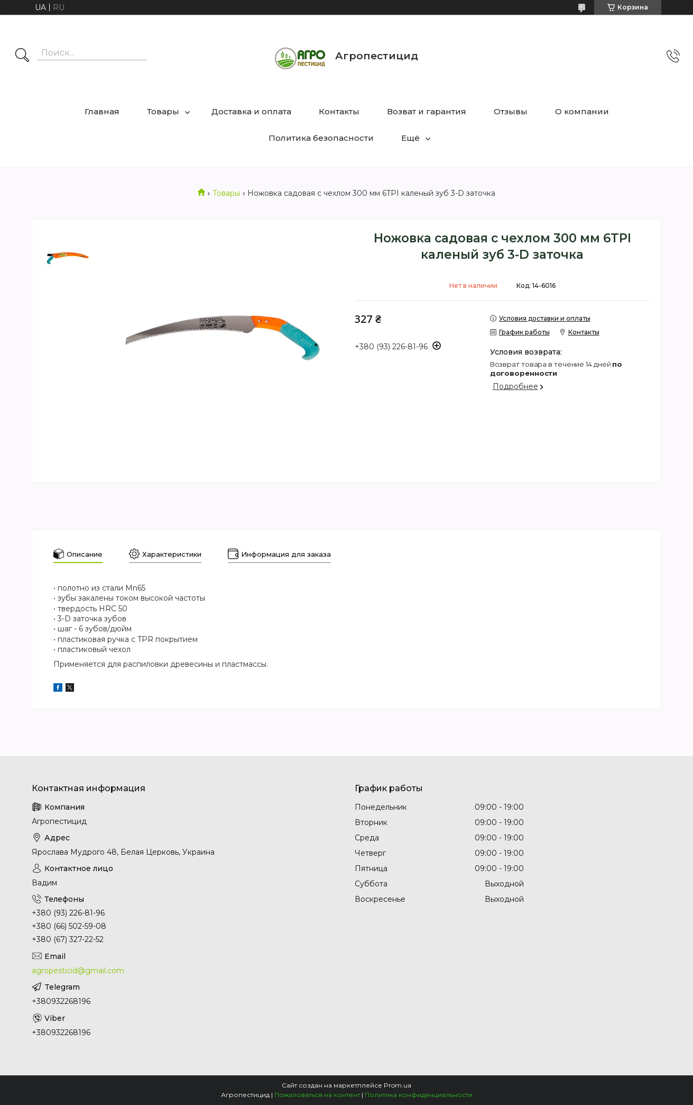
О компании (582, 111)
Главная (102, 111)
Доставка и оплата (251, 111)
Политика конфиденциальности (419, 1095)
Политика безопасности (321, 138)
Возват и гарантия (426, 111)
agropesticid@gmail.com (78, 970)
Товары (163, 111)
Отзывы (511, 111)
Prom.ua (397, 1085)
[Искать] (22, 56)
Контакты (339, 111)
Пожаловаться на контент (317, 1095)
